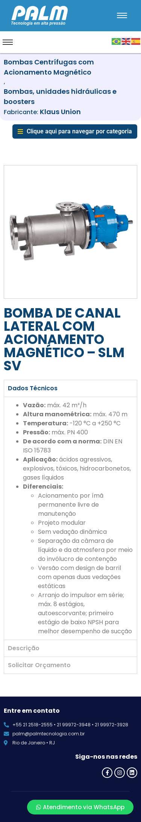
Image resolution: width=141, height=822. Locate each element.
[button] (74, 131)
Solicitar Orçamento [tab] (39, 665)
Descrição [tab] (23, 648)
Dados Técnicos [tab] (33, 388)
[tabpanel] (70, 518)
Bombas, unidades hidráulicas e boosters (60, 96)
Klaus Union (60, 111)
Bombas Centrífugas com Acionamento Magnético (49, 67)
